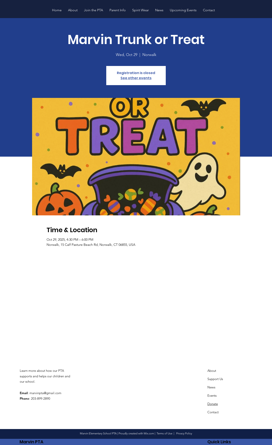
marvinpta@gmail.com (45, 393)
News (211, 387)
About (211, 371)
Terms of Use (164, 433)
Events (212, 395)
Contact (213, 412)
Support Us (215, 379)
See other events (136, 78)
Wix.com (149, 433)
